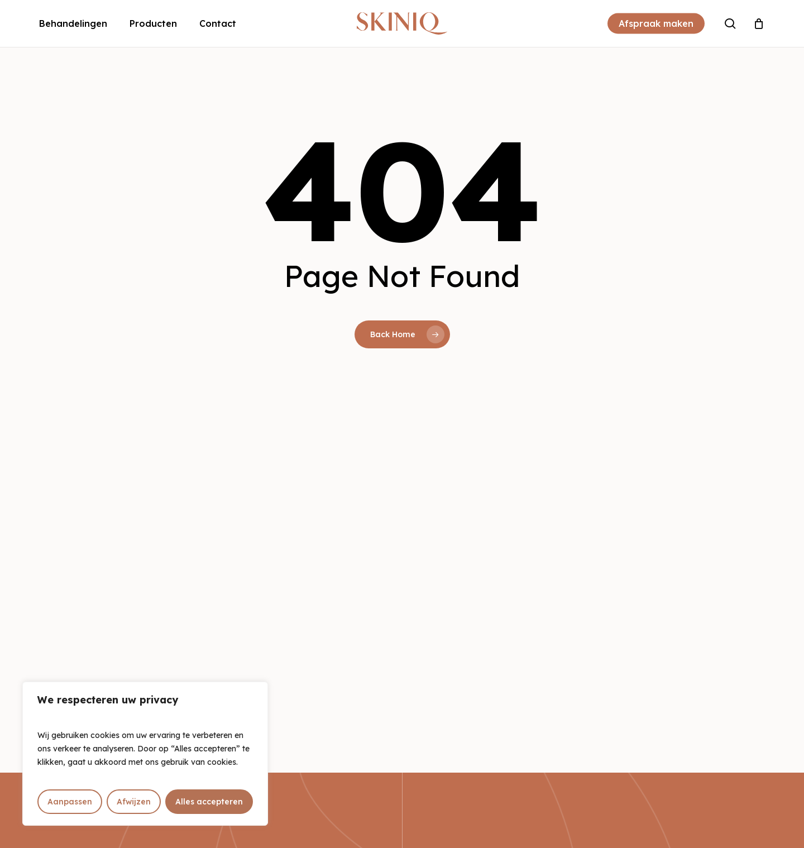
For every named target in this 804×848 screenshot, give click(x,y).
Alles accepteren (209, 802)
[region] (145, 754)
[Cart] (759, 23)
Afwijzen (134, 802)
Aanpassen (69, 802)
